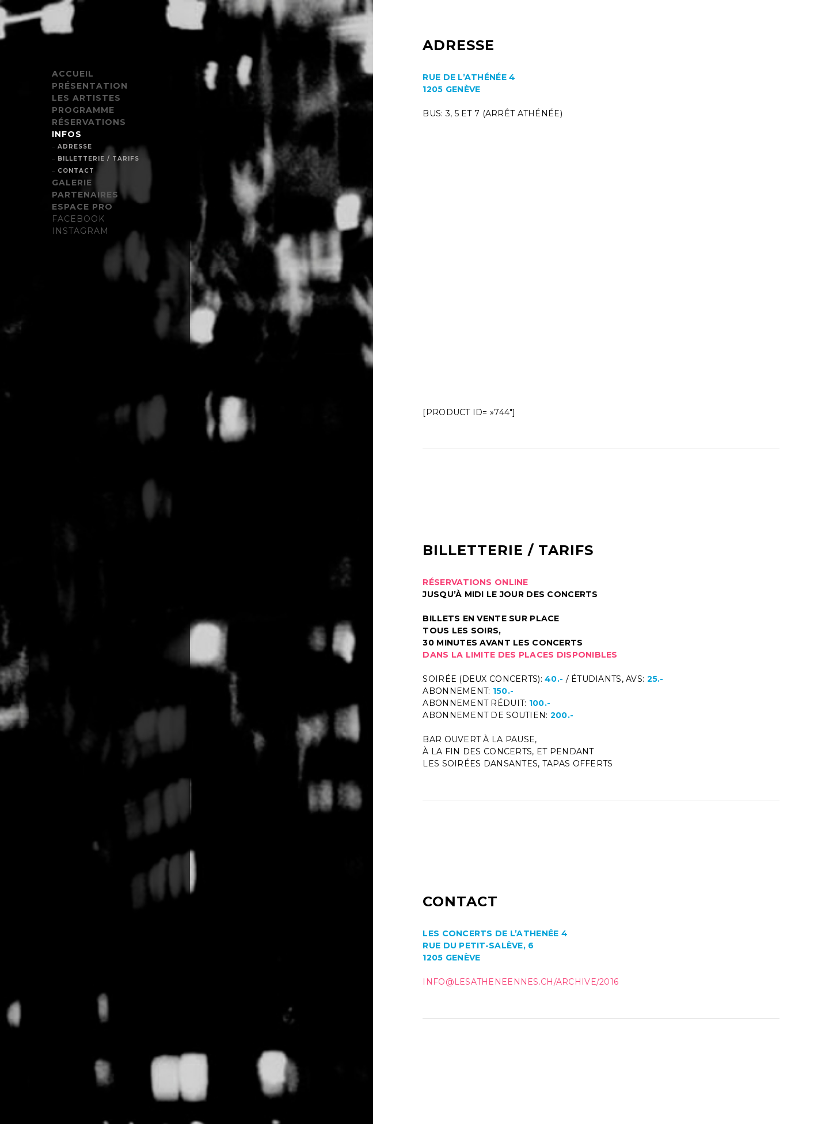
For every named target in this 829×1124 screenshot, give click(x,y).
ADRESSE (75, 146)
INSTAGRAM (80, 231)
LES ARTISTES (86, 98)
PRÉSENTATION (90, 86)
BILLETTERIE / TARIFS (98, 158)
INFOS (67, 134)
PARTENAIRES (85, 194)
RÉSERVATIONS (89, 122)
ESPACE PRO (82, 207)
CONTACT (76, 170)
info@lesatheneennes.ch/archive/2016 (520, 982)
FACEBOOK (78, 219)
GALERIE (72, 182)
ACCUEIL (73, 74)
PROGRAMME (83, 110)
